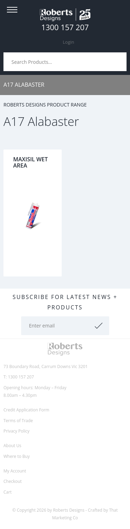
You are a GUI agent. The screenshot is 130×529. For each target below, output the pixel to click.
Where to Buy (16, 456)
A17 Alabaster (23, 84)
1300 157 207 (65, 27)
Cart (7, 492)
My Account (14, 471)
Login (68, 42)
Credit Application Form (26, 410)
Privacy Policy (16, 431)
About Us (12, 446)
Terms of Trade (18, 421)
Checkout (12, 481)
